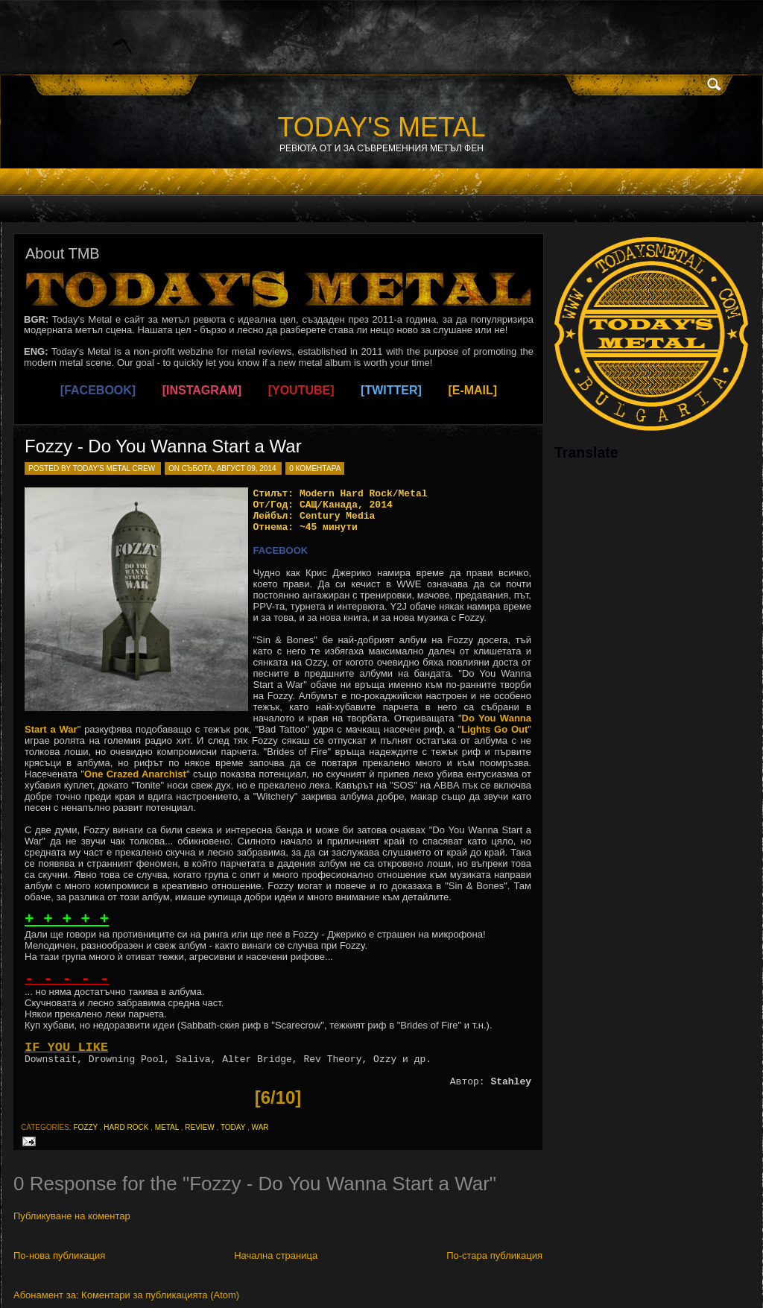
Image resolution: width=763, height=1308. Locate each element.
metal (167, 1127)
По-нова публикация (59, 1255)
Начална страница (275, 1255)
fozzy (85, 1127)
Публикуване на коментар (71, 1216)
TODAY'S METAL (382, 127)
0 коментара (315, 468)
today (233, 1127)
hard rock (126, 1127)
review (199, 1127)
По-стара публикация (494, 1255)
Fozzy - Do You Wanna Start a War (163, 446)
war (260, 1127)
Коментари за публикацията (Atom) (160, 1295)
